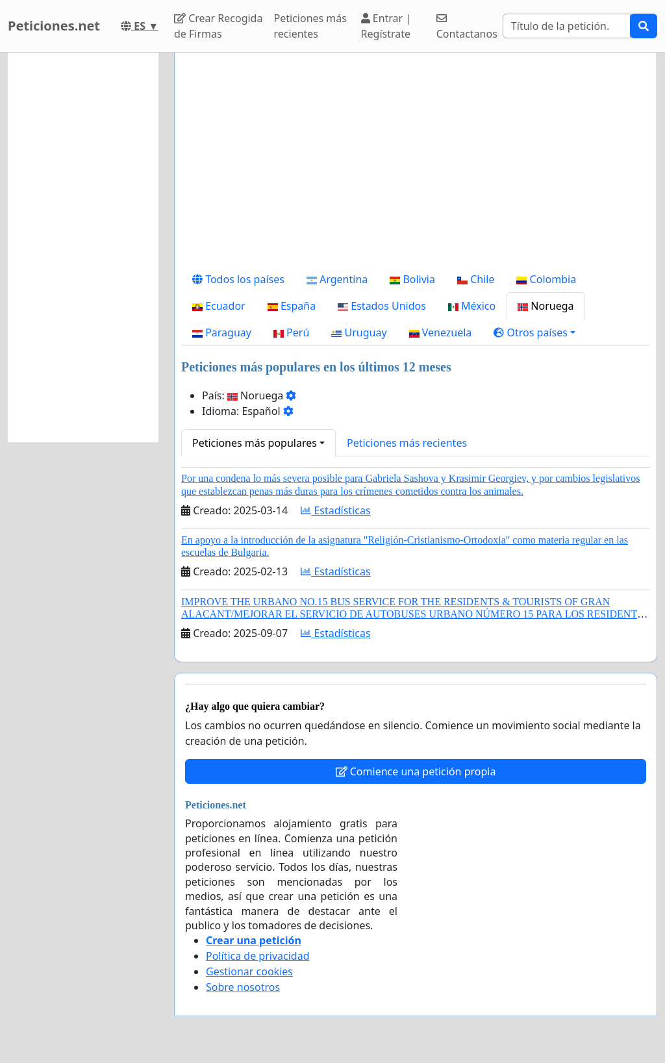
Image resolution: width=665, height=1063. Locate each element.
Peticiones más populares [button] (254, 443)
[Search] (567, 26)
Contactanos (466, 27)
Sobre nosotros (243, 987)
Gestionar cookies (249, 971)
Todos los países (238, 279)
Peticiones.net (54, 25)
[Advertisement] (416, 164)
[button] (534, 332)
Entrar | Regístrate (386, 26)
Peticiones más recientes (310, 26)
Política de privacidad (258, 956)
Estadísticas (335, 510)
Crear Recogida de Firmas (218, 26)
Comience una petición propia (416, 771)
